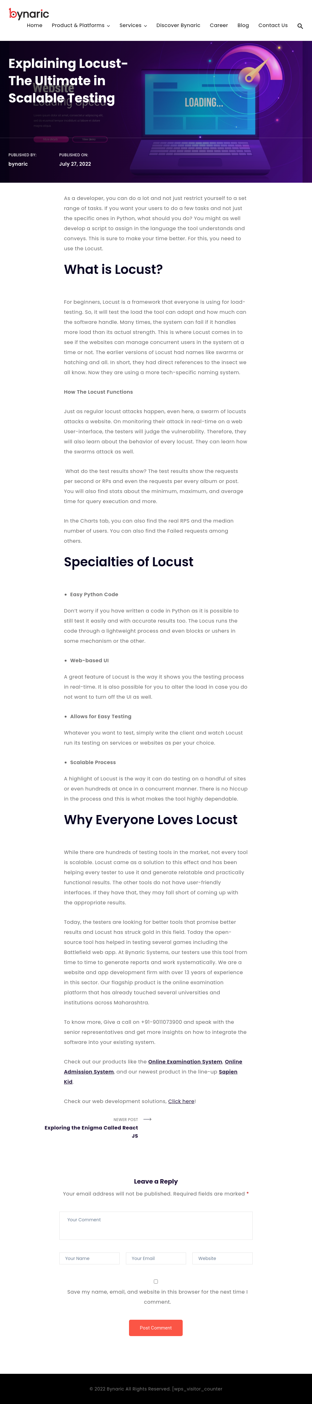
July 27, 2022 (75, 164)
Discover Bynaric (179, 26)
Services (131, 26)
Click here (181, 1101)
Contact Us (273, 26)
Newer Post (88, 1128)
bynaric (18, 164)
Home (35, 26)
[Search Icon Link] (300, 27)
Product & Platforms (78, 26)
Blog (243, 26)
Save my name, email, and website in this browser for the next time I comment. (157, 1297)
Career (219, 26)
